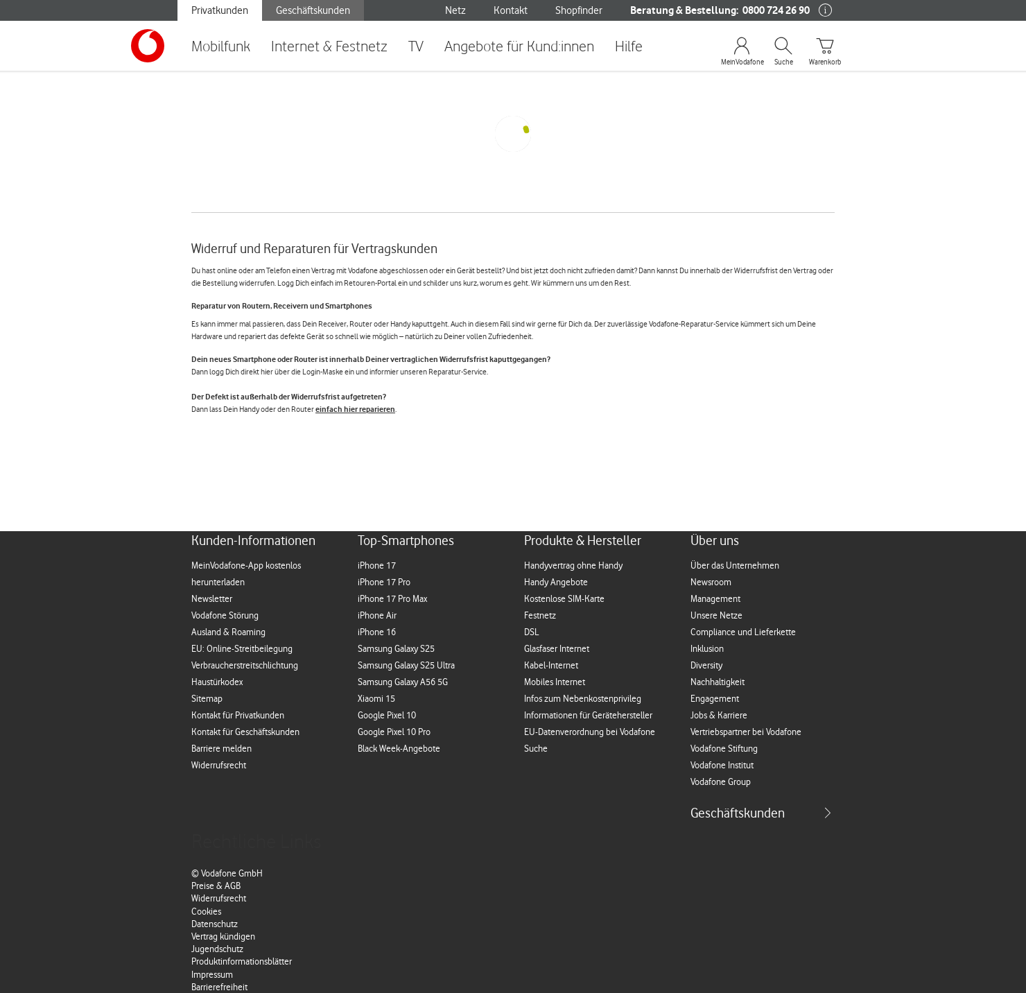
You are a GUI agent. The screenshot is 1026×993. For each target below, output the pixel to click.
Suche (783, 62)
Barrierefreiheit (219, 986)
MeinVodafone (742, 62)
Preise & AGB (216, 885)
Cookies (206, 911)
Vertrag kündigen (223, 936)
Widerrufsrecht (218, 898)
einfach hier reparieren (355, 409)
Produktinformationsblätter (241, 961)
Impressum (212, 974)
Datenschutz (214, 923)
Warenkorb (825, 62)
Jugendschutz (217, 948)
